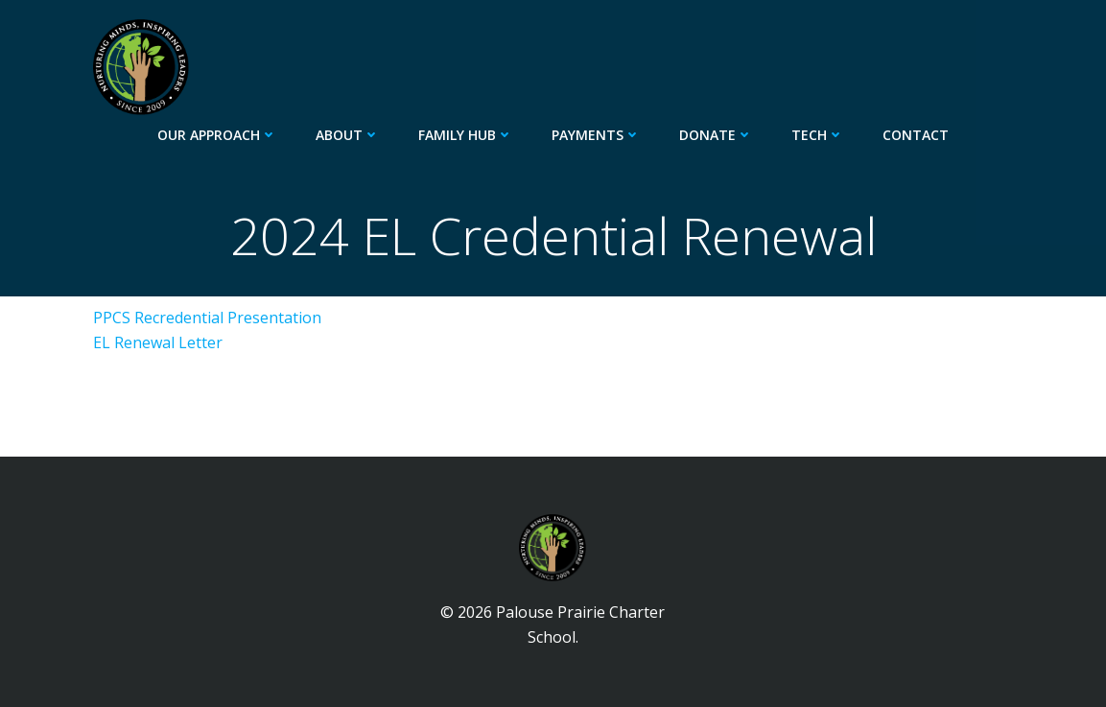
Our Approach (217, 135)
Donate (716, 135)
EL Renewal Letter (158, 342)
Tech (817, 135)
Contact (915, 135)
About (348, 135)
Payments (596, 135)
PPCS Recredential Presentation (207, 317)
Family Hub (465, 135)
